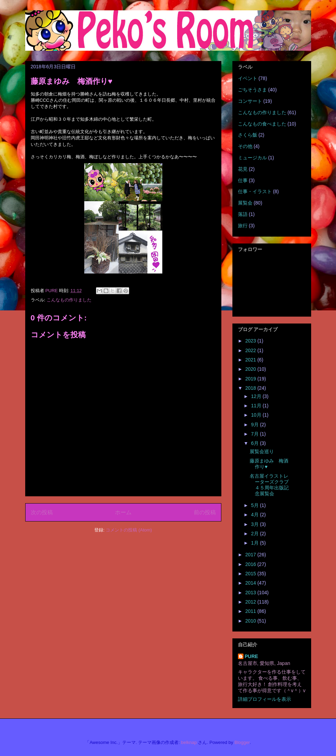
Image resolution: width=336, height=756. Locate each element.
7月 (255, 434)
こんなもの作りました (69, 299)
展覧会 (245, 203)
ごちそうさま (252, 89)
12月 (256, 396)
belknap (189, 742)
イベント (247, 78)
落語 (243, 214)
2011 (251, 611)
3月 (255, 524)
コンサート (250, 101)
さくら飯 (247, 135)
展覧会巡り (262, 451)
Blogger (242, 742)
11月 (256, 405)
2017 (251, 554)
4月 (255, 514)
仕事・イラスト (255, 191)
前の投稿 (205, 512)
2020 (251, 369)
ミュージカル (252, 157)
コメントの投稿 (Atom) (129, 530)
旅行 (243, 225)
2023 (251, 341)
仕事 (243, 180)
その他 (245, 146)
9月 (255, 424)
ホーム (123, 512)
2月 (255, 533)
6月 (255, 443)
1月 (255, 543)
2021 (251, 359)
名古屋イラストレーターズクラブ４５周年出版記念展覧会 (269, 484)
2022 (251, 350)
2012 (251, 602)
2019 (251, 378)
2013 (251, 592)
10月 (256, 415)
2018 (251, 388)
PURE (251, 656)
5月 (255, 505)
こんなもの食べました (262, 124)
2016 (251, 564)
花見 (243, 169)
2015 (251, 573)
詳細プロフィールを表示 (264, 699)
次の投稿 (42, 512)
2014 (251, 583)
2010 (251, 621)
